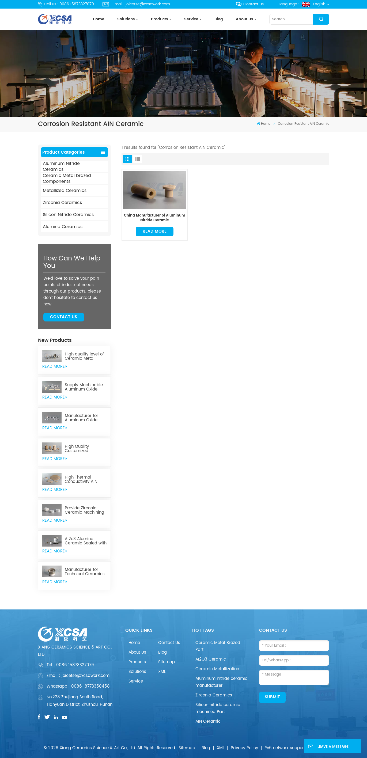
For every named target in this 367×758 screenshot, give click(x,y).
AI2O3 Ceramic (210, 659)
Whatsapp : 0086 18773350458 (78, 686)
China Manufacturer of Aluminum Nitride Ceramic (154, 218)
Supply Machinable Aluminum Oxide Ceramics (84, 387)
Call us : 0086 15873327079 (66, 4)
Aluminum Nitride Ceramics (61, 166)
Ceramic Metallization (217, 669)
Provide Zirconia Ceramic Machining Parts (84, 510)
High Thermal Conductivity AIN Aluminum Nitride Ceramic (82, 479)
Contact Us (249, 4)
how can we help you (71, 262)
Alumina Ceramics (62, 226)
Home (98, 19)
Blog (218, 19)
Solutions (126, 19)
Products (159, 19)
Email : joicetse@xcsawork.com (78, 675)
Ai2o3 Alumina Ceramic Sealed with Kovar (86, 541)
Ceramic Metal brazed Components (67, 178)
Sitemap (166, 662)
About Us (244, 19)
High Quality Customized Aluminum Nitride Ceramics (82, 449)
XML (162, 671)
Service (191, 19)
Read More (155, 231)
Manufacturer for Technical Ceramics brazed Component (85, 572)
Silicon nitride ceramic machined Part (217, 708)
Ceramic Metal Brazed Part (217, 646)
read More (54, 366)
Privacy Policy (244, 748)
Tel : (70, 665)
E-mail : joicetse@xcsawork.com (136, 4)
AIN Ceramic (208, 721)
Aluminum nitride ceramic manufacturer (221, 682)
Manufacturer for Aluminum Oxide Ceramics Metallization (81, 418)
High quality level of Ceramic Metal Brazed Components (85, 356)
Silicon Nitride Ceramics (68, 214)
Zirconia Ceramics (62, 202)
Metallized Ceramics (64, 190)
